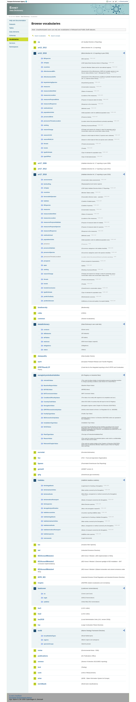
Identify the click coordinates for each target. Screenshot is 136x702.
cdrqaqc (46, 62)
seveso (41, 661)
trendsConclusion (49, 288)
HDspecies (47, 205)
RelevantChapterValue (51, 443)
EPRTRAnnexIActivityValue (52, 409)
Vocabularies (14, 39)
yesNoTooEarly (48, 296)
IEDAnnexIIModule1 (46, 556)
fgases (40, 463)
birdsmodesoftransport (51, 499)
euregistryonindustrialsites (49, 375)
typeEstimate (48, 152)
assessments (48, 179)
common (41, 319)
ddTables (47, 337)
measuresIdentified (50, 91)
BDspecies (47, 58)
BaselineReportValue (50, 385)
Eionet (17, 16)
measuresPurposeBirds (51, 99)
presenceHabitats (49, 248)
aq (39, 42)
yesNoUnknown (49, 301)
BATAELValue (48, 389)
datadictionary (43, 324)
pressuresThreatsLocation (52, 121)
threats (46, 143)
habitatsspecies (49, 534)
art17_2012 (42, 169)
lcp (39, 625)
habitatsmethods (49, 525)
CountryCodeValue (50, 401)
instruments (47, 538)
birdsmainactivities (50, 490)
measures (47, 86)
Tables (11, 28)
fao (39, 458)
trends (46, 148)
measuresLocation (50, 95)
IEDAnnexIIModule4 (46, 569)
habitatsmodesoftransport (52, 529)
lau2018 (41, 619)
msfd (40, 631)
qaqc (45, 265)
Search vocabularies (40, 35)
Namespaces (13, 47)
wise (40, 678)
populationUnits (49, 112)
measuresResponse (50, 104)
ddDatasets (47, 333)
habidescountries (49, 512)
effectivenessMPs (49, 71)
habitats (46, 201)
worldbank (42, 684)
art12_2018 (42, 53)
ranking (46, 125)
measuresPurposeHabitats (52, 222)
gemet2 (41, 469)
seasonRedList (48, 139)
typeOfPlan (47, 156)
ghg (39, 475)
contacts (46, 329)
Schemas (12, 35)
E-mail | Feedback (15, 695)
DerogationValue (49, 405)
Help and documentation (17, 20)
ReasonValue (48, 438)
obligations (47, 345)
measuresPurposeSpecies (52, 226)
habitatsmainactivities (51, 521)
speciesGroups (48, 644)
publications (43, 656)
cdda (40, 313)
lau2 (39, 614)
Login (109, 1)
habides (41, 480)
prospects (47, 261)
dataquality (42, 356)
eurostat (41, 452)
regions (46, 640)
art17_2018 (42, 174)
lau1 (39, 608)
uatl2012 (46, 602)
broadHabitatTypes (50, 636)
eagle (45, 598)
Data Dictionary (25, 16)
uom (39, 673)
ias (39, 545)
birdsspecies (48, 504)
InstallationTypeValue (50, 423)
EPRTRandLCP (44, 367)
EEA (18, 1)
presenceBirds (48, 116)
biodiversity (42, 307)
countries (47, 67)
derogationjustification (51, 508)
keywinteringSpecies (50, 82)
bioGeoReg (47, 184)
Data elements (14, 32)
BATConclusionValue (50, 393)
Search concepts (55, 35)
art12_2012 (42, 47)
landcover (42, 588)
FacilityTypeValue (49, 413)
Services (12, 43)
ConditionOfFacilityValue (52, 397)
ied (39, 550)
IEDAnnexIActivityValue (51, 418)
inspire (40, 583)
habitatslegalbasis (49, 517)
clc (45, 593)
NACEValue (47, 427)
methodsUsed (48, 108)
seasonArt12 (48, 135)
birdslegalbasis (49, 485)
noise (40, 650)
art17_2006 (42, 163)
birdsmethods (48, 494)
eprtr (40, 362)
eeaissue (46, 341)
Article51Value (48, 380)
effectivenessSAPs (50, 77)
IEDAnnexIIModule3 (46, 561)
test (39, 667)
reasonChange (48, 129)
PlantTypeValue (49, 434)
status (46, 349)
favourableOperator (50, 196)
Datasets (12, 24)
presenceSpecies (49, 252)
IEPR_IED (42, 577)
